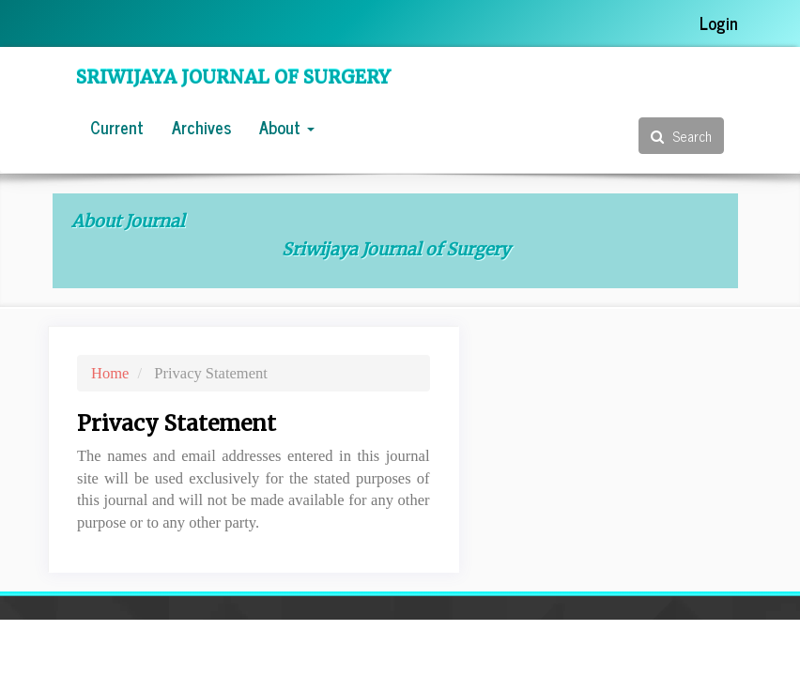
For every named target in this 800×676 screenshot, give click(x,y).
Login (719, 22)
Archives (201, 127)
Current (117, 127)
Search (681, 135)
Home (110, 373)
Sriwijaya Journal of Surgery (233, 77)
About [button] (287, 127)
